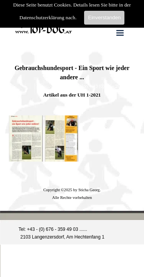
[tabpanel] (72, 77)
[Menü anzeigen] (120, 32)
